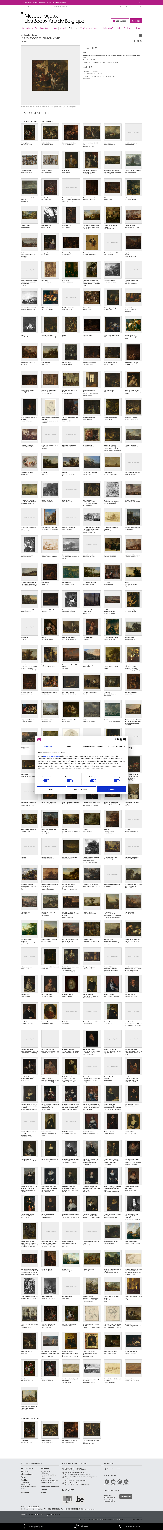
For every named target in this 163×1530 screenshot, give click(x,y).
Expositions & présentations (46, 28)
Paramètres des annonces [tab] (93, 746)
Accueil (23, 7)
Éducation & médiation (112, 28)
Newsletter (127, 1496)
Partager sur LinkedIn (137, 40)
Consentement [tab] (46, 746)
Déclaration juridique (122, 1520)
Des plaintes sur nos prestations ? (88, 1520)
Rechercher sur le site (52, 7)
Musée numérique (46, 1482)
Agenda (63, 28)
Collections (73, 28)
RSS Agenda (108, 1495)
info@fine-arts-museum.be (86, 1509)
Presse (37, 7)
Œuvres (140, 35)
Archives (43, 1477)
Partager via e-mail (140, 40)
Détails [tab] (69, 746)
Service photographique (48, 1475)
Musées (83, 28)
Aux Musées (25, 1480)
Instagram (119, 1485)
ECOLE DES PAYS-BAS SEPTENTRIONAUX (99, 77)
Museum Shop (25, 1484)
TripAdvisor (126, 1485)
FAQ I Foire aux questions (27, 1470)
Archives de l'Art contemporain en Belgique (49, 1479)
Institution (92, 28)
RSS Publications (109, 1501)
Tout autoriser (111, 789)
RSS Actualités (109, 1499)
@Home (138, 28)
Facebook (107, 1485)
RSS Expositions (109, 1497)
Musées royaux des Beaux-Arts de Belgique (21, 13)
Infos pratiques (27, 28)
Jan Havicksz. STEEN (92, 72)
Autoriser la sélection (82, 789)
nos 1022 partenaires (51, 756)
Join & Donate (121, 21)
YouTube (113, 1485)
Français (132, 7)
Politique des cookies (136, 1520)
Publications (45, 1473)
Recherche (128, 28)
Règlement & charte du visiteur (28, 1487)
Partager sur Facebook (134, 40)
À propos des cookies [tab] (116, 746)
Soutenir (44, 1490)
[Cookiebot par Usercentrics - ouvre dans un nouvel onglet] (117, 739)
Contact (30, 7)
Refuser (52, 789)
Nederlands (123, 7)
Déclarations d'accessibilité (107, 1520)
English (140, 7)
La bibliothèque (46, 1471)
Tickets (137, 21)
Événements (45, 7)
